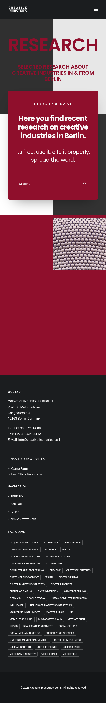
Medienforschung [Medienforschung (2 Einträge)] (21, 619)
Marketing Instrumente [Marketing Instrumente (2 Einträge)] (25, 612)
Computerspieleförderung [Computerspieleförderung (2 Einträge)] (27, 570)
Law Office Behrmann (26, 474)
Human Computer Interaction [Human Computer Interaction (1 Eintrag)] (69, 598)
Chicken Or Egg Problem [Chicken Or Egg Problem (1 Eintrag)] (25, 563)
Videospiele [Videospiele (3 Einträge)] (70, 654)
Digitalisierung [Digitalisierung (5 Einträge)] (68, 577)
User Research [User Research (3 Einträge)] (72, 647)
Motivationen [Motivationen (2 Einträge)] (76, 619)
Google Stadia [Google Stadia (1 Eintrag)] (36, 598)
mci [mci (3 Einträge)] (72, 612)
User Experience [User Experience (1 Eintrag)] (47, 647)
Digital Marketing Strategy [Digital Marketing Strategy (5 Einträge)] (27, 584)
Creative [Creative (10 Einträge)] (55, 570)
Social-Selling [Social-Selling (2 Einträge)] (68, 626)
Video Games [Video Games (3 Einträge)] (49, 654)
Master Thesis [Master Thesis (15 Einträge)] (55, 612)
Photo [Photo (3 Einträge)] (14, 626)
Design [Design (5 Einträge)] (49, 577)
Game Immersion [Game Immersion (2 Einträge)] (48, 591)
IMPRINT (16, 511)
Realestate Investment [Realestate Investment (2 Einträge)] (38, 626)
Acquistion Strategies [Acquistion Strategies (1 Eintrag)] (24, 542)
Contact (16, 504)
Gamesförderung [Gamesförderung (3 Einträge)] (75, 591)
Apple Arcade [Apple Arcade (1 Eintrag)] (72, 542)
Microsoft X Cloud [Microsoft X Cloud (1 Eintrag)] (50, 619)
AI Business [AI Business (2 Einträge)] (51, 542)
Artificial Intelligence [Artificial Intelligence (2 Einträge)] (24, 549)
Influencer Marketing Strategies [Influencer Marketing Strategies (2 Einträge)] (51, 605)
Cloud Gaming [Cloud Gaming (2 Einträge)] (54, 563)
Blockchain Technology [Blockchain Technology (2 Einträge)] (25, 556)
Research (17, 496)
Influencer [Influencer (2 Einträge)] (17, 605)
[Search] (53, 184)
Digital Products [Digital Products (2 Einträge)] (61, 584)
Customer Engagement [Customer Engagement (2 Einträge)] (24, 577)
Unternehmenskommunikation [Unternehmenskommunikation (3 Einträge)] (29, 640)
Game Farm (19, 469)
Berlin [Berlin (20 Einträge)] (66, 549)
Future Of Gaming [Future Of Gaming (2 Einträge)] (21, 591)
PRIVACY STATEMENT (23, 519)
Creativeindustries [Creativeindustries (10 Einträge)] (78, 570)
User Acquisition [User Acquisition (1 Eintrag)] (20, 647)
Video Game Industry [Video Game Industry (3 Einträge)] (23, 654)
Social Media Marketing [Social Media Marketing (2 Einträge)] (25, 633)
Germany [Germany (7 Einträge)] (15, 598)
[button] (96, 9)
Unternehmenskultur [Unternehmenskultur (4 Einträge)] (67, 640)
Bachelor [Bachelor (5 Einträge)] (50, 549)
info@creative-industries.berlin (40, 440)
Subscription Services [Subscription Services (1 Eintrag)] (60, 633)
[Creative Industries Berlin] (18, 9)
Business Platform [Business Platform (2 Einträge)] (58, 556)
